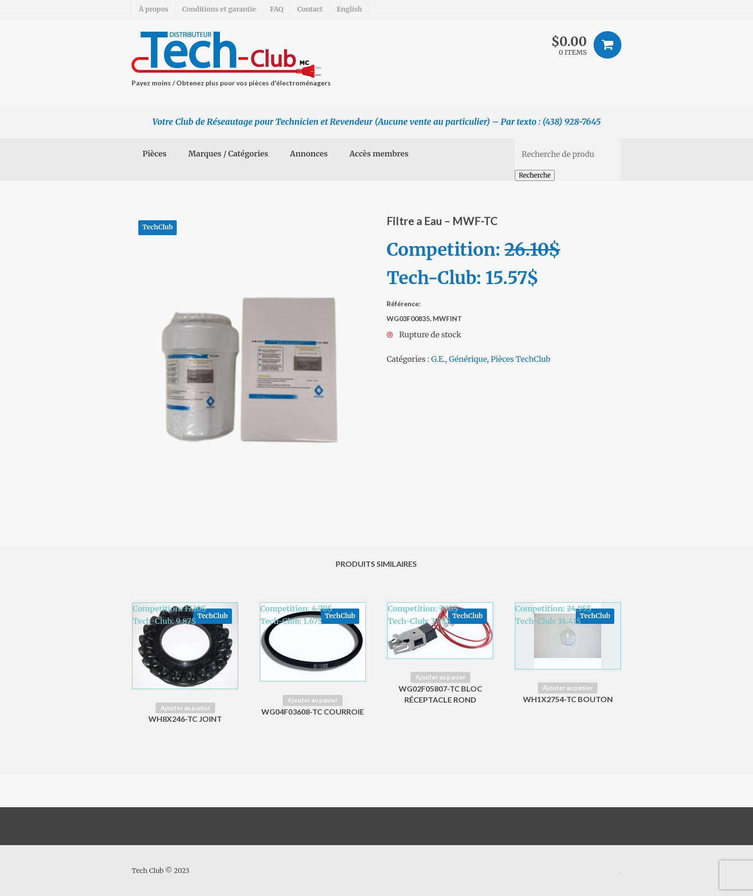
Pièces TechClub (520, 359)
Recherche (535, 175)
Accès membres (379, 153)
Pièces (155, 153)
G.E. (438, 359)
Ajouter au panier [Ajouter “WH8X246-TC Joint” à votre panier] (185, 708)
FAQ (276, 9)
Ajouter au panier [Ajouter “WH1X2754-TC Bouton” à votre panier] (568, 688)
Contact (310, 9)
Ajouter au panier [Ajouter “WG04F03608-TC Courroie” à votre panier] (313, 700)
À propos (153, 9)
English (349, 9)
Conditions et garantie (219, 9)
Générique (468, 359)
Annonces (309, 153)
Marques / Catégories (228, 153)
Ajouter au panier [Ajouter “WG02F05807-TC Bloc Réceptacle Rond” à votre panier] (440, 677)
